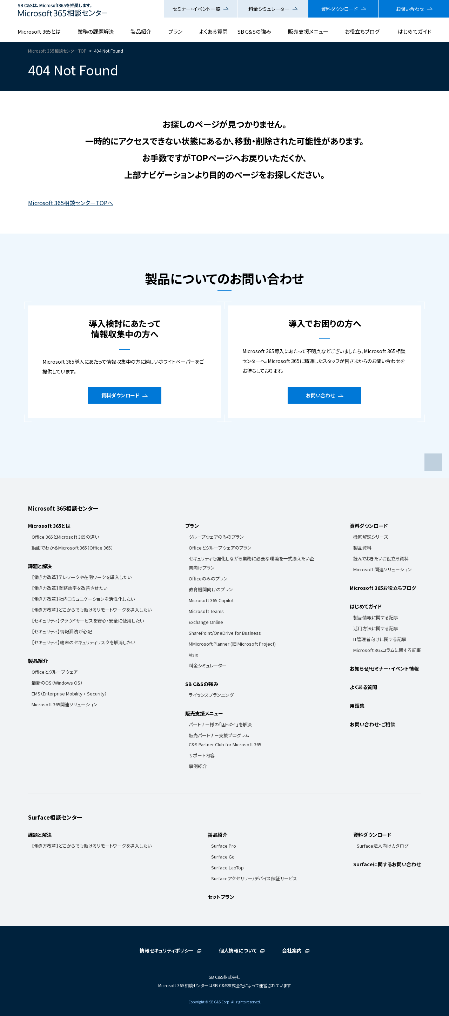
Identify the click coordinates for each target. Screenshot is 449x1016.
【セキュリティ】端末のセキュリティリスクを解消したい (83, 642)
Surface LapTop (227, 867)
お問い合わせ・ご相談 (372, 724)
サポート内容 (202, 755)
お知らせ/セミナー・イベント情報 (384, 668)
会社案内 (292, 950)
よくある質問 (213, 31)
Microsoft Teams (206, 611)
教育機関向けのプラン (211, 589)
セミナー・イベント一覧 (196, 8)
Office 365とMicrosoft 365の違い (65, 536)
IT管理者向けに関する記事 (379, 639)
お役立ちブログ (362, 31)
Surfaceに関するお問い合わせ (387, 864)
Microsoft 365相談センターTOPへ (70, 203)
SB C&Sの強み (254, 31)
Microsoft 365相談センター (63, 508)
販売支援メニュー (308, 31)
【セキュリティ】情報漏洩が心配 (62, 631)
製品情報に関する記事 (375, 617)
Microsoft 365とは (39, 31)
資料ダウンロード (339, 8)
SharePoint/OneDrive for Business (225, 633)
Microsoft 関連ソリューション (382, 569)
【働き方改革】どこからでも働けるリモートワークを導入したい (92, 609)
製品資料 (362, 547)
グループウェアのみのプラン (216, 536)
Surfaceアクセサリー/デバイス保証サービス (254, 878)
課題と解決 (40, 566)
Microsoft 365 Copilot (211, 600)
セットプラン (221, 896)
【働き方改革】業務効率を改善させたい (69, 588)
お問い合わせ (410, 8)
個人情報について (238, 950)
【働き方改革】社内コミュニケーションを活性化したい (83, 599)
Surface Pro (223, 845)
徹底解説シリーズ (370, 536)
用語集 (357, 705)
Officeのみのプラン (208, 578)
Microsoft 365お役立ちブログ (383, 587)
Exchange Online (206, 622)
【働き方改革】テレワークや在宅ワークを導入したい (82, 577)
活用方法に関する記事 (375, 628)
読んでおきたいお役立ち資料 (381, 558)
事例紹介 (198, 766)
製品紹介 (141, 31)
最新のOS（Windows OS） (57, 682)
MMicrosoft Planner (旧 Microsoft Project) (232, 643)
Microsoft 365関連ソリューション (65, 704)
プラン (175, 31)
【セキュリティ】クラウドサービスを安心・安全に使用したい (88, 620)
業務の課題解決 (96, 31)
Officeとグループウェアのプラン (220, 547)
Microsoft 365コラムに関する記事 (387, 650)
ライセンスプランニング (211, 695)
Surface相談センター (55, 817)
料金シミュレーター (268, 8)
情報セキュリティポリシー (167, 950)
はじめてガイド (414, 31)
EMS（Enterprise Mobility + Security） (69, 693)
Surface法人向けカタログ (382, 845)
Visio (194, 654)
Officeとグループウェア (55, 671)
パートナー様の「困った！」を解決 (220, 724)
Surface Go (223, 856)
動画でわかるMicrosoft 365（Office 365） (72, 547)
